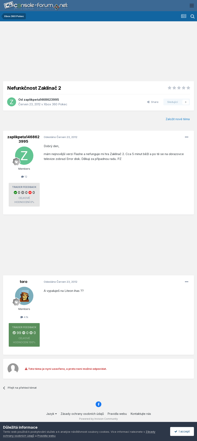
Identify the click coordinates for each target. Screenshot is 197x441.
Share (153, 102)
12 (24, 176)
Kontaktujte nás (141, 413)
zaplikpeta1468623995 (41, 99)
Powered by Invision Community (98, 418)
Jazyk (51, 413)
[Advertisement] (98, 52)
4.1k (24, 317)
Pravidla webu (117, 413)
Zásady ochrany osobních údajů (82, 413)
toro (23, 281)
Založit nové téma (178, 119)
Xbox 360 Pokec (55, 104)
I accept (182, 431)
